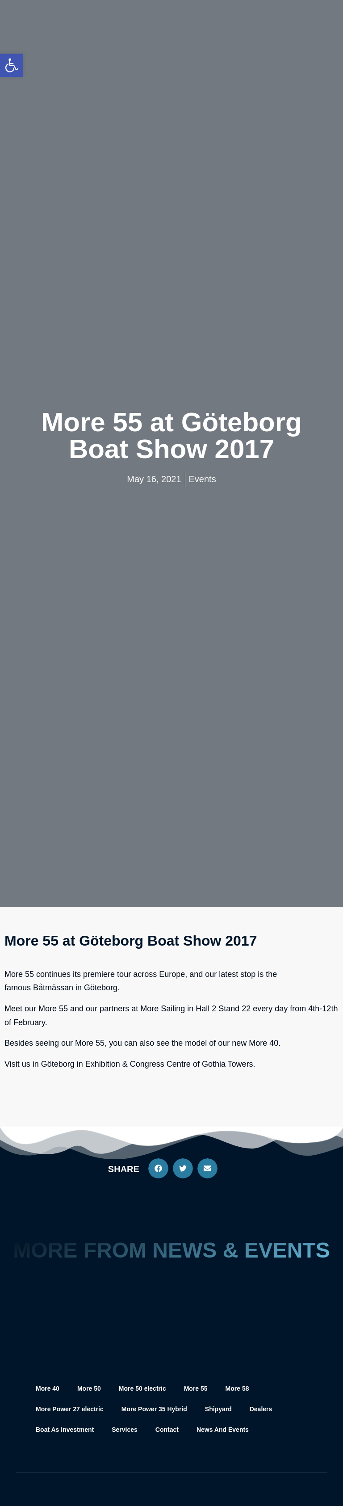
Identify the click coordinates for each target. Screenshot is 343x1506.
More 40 (47, 1388)
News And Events (223, 1429)
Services (125, 1429)
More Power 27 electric (70, 1409)
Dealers (261, 1409)
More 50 (89, 1388)
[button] (158, 1168)
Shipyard (218, 1409)
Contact (167, 1429)
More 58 (237, 1388)
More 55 (196, 1388)
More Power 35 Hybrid (154, 1409)
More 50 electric (142, 1388)
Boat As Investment (65, 1429)
